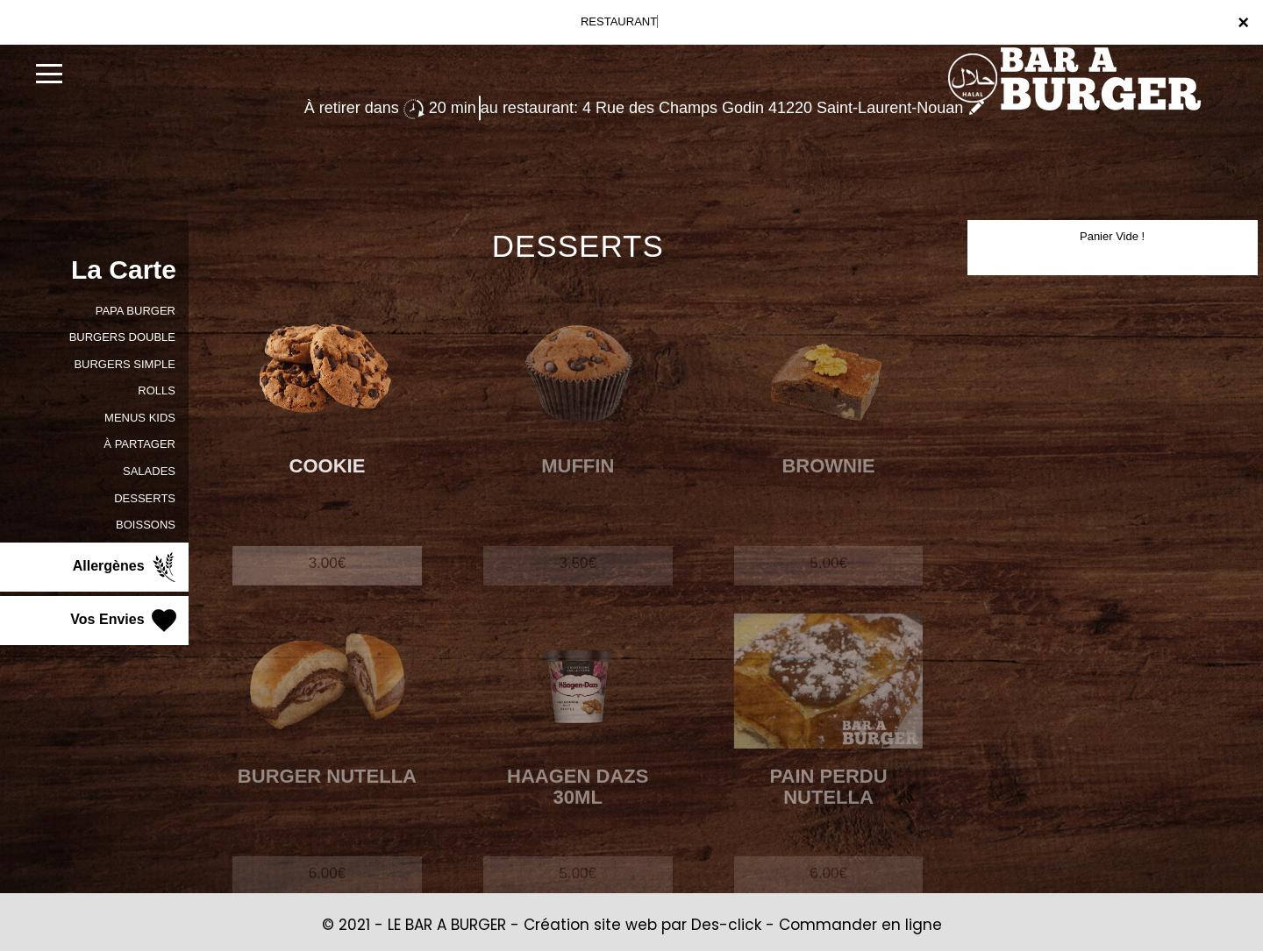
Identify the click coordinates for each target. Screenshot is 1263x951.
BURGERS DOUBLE (122, 337)
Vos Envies (125, 620)
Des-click (726, 924)
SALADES (149, 471)
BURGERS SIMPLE (124, 364)
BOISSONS (145, 524)
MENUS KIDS (139, 417)
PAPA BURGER (135, 310)
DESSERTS (144, 498)
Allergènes (126, 567)
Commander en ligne (860, 924)
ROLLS (156, 390)
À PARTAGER (139, 444)
